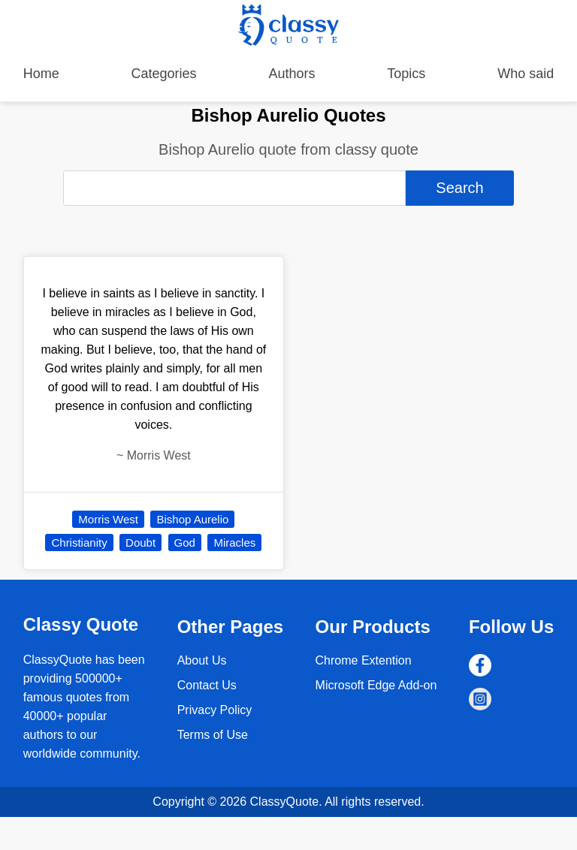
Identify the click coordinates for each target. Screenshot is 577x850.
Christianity (79, 542)
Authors (291, 73)
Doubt (140, 542)
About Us (202, 660)
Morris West (108, 519)
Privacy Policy (214, 710)
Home (41, 73)
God (184, 542)
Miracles (234, 542)
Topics (406, 73)
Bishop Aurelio (192, 519)
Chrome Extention (364, 660)
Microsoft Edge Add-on (376, 685)
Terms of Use (212, 734)
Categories (164, 73)
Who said (525, 73)
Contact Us (207, 685)
